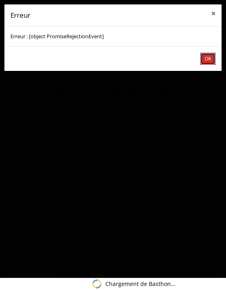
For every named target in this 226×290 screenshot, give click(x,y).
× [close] (213, 14)
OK (208, 58)
